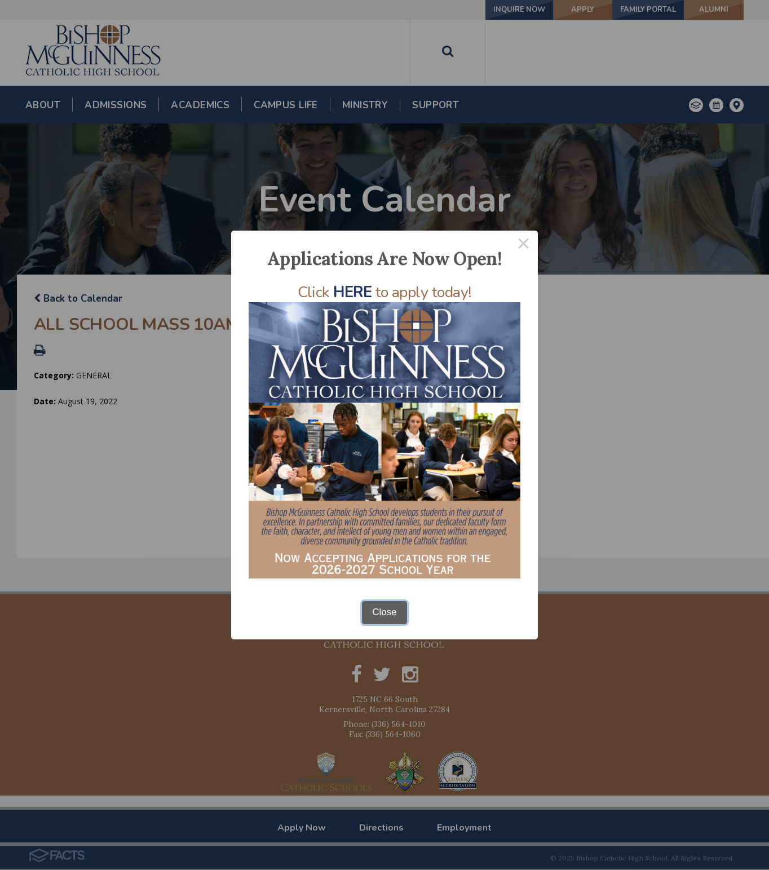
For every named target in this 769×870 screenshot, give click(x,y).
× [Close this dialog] (523, 245)
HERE (352, 292)
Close (384, 612)
